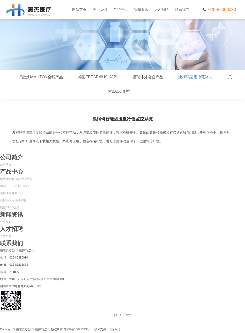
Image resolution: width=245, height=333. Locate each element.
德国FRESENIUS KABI (97, 77)
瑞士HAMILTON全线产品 (41, 77)
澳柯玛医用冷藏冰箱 (195, 79)
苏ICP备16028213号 (77, 329)
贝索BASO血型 (9, 207)
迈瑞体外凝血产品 (148, 77)
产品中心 (120, 9)
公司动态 (5, 221)
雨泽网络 (114, 329)
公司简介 (5, 164)
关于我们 (100, 9)
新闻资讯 (141, 9)
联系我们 (182, 9)
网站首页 (79, 9)
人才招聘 (161, 9)
